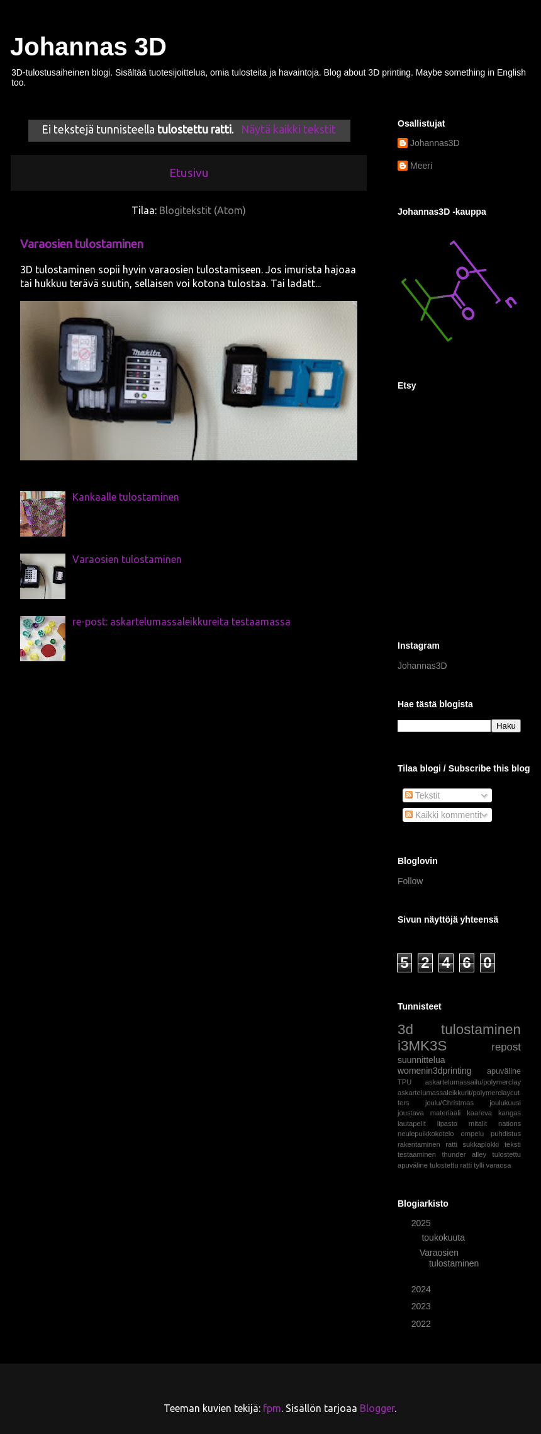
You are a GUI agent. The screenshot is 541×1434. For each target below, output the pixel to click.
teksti (513, 1144)
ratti (451, 1144)
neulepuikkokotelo (426, 1133)
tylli (479, 1165)
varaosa (498, 1165)
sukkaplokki (481, 1144)
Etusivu (189, 172)
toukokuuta (444, 1237)
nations (509, 1123)
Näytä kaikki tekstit (288, 129)
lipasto (447, 1123)
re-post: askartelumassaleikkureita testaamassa (181, 621)
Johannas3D (435, 143)
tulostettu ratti (451, 1165)
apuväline (504, 1071)
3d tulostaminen (459, 1029)
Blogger (377, 1408)
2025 (422, 1223)
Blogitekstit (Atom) (202, 210)
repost (506, 1047)
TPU (404, 1082)
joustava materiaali (429, 1113)
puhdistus (506, 1133)
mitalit (478, 1123)
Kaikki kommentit (443, 815)
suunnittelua (421, 1060)
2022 (422, 1324)
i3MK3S (422, 1046)
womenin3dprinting (435, 1071)
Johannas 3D (88, 46)
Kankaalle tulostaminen (125, 497)
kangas (509, 1113)
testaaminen (417, 1154)
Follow (410, 881)
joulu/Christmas (449, 1103)
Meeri (421, 166)
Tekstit (422, 795)
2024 (422, 1289)
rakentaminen (419, 1144)
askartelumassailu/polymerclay (473, 1082)
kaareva (479, 1113)
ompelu (472, 1133)
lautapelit (412, 1123)
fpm (272, 1408)
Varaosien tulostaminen (81, 244)
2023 (422, 1306)
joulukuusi (505, 1103)
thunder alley (464, 1154)
